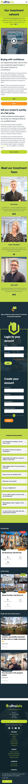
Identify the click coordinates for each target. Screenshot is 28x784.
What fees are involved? (10, 481)
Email (5, 345)
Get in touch (14, 721)
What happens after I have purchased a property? (14, 467)
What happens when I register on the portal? (13, 503)
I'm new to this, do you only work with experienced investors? (13, 511)
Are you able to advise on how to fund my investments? (13, 495)
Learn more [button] (5, 777)
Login (14, 98)
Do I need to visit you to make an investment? (12, 450)
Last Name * (7, 394)
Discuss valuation (14, 152)
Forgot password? (19, 359)
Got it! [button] (7, 781)
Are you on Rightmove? (9, 488)
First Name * (7, 387)
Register (14, 103)
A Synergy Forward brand (14, 709)
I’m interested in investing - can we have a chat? (13, 442)
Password (7, 352)
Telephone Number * (10, 408)
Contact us (4, 146)
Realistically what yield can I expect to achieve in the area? (13, 458)
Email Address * (8, 401)
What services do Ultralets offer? (12, 474)
